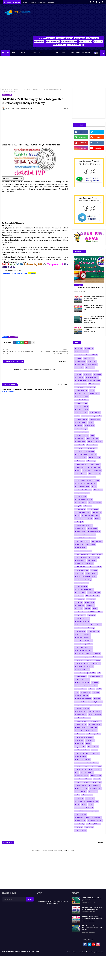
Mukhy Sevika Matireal (83, 576)
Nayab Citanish (81, 592)
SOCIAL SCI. (91, 740)
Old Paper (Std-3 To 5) (83, 618)
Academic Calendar (82, 355)
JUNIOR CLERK (81, 538)
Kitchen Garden (81, 548)
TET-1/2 (85, 788)
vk (98, 143)
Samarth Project (81, 711)
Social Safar (80, 740)
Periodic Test (89, 666)
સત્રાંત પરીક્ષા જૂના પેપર (52, 41)
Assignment (90, 368)
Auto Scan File (94, 371)
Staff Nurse (86, 750)
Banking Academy (92, 377)
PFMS (93, 673)
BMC (78, 416)
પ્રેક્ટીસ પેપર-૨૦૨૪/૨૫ (74, 45)
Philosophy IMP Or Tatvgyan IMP (19, 273)
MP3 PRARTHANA (92, 573)
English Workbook (95, 467)
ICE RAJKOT (80, 522)
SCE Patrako (86, 718)
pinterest (83, 143)
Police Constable (81, 676)
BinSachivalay (91, 387)
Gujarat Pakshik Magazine (84, 499)
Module (94, 570)
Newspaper (92, 599)
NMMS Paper (98, 41)
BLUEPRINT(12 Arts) (82, 406)
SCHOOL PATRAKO (95, 724)
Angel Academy (92, 364)
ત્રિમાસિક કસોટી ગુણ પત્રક (69, 41)
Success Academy (88, 772)
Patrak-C (97, 660)
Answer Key (80, 368)
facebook (83, 132)
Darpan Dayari (93, 445)
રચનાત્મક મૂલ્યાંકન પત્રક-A (65, 38)
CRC (89, 438)
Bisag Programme (82, 390)
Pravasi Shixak (81, 686)
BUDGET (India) (95, 419)
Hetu (78, 515)
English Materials (82, 464)
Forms (92, 474)
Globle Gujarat (75, 53)
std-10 (87, 753)
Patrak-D (79, 663)
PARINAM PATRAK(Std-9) (84, 653)
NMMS (88, 609)
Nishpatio (91, 605)
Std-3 (85, 766)
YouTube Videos (81, 830)
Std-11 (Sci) (96, 753)
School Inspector (81, 724)
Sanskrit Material (81, 715)
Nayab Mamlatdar (94, 592)
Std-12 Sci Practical (82, 763)
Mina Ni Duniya (88, 564)
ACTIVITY (94, 355)
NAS (95, 576)
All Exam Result (81, 361)
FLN (78, 474)
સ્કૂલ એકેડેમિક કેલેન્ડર (85, 41)
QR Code (96, 692)
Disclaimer (51, 2)
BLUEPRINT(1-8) (81, 393)
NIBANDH (79, 602)
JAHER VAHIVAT (81, 531)
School (13, 53)
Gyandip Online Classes (83, 512)
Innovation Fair (81, 528)
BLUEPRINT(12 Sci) (82, 413)
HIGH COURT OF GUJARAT (91, 515)
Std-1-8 (79, 753)
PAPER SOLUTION (94, 631)
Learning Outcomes (82, 554)
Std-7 (85, 769)
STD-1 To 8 (22, 53)
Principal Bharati (81, 689)
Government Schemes (83, 486)
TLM (78, 795)
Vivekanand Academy (96, 821)
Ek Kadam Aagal (95, 458)
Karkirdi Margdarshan (83, 541)
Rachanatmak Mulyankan (84, 698)
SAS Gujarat (86, 53)
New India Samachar (93, 596)
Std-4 (92, 766)
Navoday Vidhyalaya (82, 583)
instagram (82, 148)
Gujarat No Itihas (81, 496)
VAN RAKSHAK (81, 811)
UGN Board (91, 798)
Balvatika (98, 374)
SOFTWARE (80, 743)
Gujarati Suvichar (96, 503)
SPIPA (88, 743)
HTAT (97, 519)
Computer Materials (82, 435)
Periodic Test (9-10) (82, 673)
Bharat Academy (81, 384)
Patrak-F (97, 663)
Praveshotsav (93, 686)
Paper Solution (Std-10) (83, 634)
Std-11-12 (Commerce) (83, 759)
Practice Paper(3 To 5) (83, 679)
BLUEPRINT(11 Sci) (82, 403)
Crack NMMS (80, 438)
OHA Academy (81, 615)
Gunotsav (88, 506)
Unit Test (79, 801)
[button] (12, 178)
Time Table (93, 792)
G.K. (99, 474)
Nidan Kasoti (90, 602)
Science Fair (80, 731)
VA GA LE (90, 808)
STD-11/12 (42, 53)
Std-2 (78, 766)
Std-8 (92, 769)
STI (77, 772)
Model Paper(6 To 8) (82, 570)
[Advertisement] (68, 20)
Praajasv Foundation (96, 676)
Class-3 (63, 53)
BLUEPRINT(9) (96, 413)
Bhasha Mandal (94, 384)
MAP (98, 557)
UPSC (57, 53)
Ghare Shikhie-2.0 (94, 480)
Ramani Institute (81, 702)
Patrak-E (88, 663)
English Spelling (81, 467)
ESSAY (78, 470)
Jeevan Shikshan (90, 535)
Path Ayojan (98, 657)
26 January (90, 348)
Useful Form (80, 808)
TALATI (98, 779)
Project (92, 689)
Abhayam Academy (82, 352)
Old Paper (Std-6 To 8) (83, 621)
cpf (93, 435)
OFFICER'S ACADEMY (96, 612)
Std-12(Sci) (95, 763)
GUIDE (87, 493)
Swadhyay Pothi (96, 776)
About (74, 952)
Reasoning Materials (96, 702)
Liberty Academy (97, 554)
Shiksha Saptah (92, 731)
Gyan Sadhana (93, 509)
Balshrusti (88, 374)
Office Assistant (81, 612)
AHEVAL (79, 358)
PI (99, 673)
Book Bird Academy (89, 416)
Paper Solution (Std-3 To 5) (84, 641)
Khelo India (80, 544)
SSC (97, 747)
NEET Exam (80, 596)
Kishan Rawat (91, 544)
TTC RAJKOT (80, 798)
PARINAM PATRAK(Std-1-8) (84, 647)
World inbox (89, 827)
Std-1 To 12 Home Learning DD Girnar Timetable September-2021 (93, 307)
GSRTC (79, 493)
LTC (78, 557)
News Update (80, 599)
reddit (98, 137)
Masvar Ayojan (81, 560)
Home (6, 53)
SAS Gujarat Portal (96, 715)
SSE (78, 750)
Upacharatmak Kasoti (92, 801)
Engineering (91, 461)
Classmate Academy (82, 432)
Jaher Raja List (93, 528)
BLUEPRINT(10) (94, 393)
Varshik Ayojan (93, 811)
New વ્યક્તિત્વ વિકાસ (59, 45)
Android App (80, 364)
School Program (81, 727)
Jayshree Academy (95, 531)
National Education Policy (84, 580)
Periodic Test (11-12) (83, 670)
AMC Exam (93, 361)
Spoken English (81, 747)
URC (91, 804)
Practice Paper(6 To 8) (83, 682)
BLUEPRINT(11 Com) (82, 400)
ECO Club (93, 454)
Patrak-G (79, 666)
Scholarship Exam (82, 721)
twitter (98, 132)
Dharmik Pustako (91, 448)
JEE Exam (79, 535)
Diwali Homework (82, 454)
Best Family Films (95, 380)
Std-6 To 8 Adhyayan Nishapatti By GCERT (94, 328)
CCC (92, 422)
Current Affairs (81, 442)
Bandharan (80, 377)
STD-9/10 (33, 53)
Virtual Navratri (81, 821)
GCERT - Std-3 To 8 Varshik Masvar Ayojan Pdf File (88, 288)
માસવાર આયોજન (80, 38)
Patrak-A (79, 660)
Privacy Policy (42, 2)
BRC (100, 416)
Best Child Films (81, 380)
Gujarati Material (81, 503)
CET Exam (79, 425)
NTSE (95, 609)
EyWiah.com (97, 470)
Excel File (87, 470)
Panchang (91, 628)
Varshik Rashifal (81, 814)
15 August (79, 348)
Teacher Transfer (82, 785)
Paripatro (97, 653)
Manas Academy (88, 557)
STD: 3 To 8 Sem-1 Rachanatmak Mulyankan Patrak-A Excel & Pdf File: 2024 (94, 318)
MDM (78, 564)
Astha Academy (81, 371)
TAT (78, 782)
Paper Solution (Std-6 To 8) (84, 644)
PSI (77, 692)
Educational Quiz (81, 458)
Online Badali (97, 625)
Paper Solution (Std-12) (83, 637)
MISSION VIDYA (81, 567)
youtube (98, 148)
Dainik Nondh (80, 445)
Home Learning (81, 519)
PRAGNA (95, 682)
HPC (91, 519)
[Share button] (33, 342)
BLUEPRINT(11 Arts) (82, 397)
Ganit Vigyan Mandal (83, 477)
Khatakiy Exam (97, 541)
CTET (96, 438)
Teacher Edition (96, 782)
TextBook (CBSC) (96, 788)
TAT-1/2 (85, 782)
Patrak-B (88, 660)
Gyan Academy (81, 509)
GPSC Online (87, 490)
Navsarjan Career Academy (85, 589)
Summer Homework (82, 776)
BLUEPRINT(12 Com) (82, 409)
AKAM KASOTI (89, 358)
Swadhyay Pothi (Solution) (84, 779)
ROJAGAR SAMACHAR (83, 708)
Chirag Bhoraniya (82, 429)
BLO (92, 390)
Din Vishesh (91, 451)
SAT (78, 718)
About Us (25, 2)
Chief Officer (90, 425)
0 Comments (63, 384)
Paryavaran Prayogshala (84, 657)
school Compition (96, 721)
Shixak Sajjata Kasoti (94, 734)
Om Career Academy (83, 625)
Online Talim (80, 628)
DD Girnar (80, 448)
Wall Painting (80, 824)
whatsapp (82, 137)
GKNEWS (79, 483)
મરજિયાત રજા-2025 (92, 38)
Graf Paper (98, 490)
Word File (79, 827)
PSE (99, 689)
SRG (90, 747)
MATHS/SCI (92, 560)
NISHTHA (79, 609)
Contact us (33, 2)
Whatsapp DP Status (94, 824)
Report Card (80, 705)
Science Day (93, 727)
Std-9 (99, 769)
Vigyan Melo (97, 817)
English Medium (95, 464)
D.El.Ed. (91, 442)
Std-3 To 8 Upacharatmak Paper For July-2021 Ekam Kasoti (94, 297)
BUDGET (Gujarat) (82, 419)
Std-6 (78, 769)
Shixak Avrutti (80, 734)
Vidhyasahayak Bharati (83, 817)
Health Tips (97, 512)
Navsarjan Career (82, 586)
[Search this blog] (14, 899)
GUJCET (79, 506)
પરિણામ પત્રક (51, 38)
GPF (95, 486)
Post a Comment (8, 391)
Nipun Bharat (80, 605)
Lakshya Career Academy (84, 551)
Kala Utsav (92, 538)
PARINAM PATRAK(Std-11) (84, 650)
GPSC (52, 53)
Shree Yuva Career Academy (85, 737)
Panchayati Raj (81, 631)
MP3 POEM (80, 573)
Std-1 (95, 750)
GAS (94, 477)
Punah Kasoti (86, 692)
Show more (62, 361)
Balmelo (79, 374)
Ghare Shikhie (81, 480)
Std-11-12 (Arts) (12, 89)
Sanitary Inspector (95, 711)
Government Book (91, 483)
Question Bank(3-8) (82, 695)
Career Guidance (81, 422)
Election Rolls (80, 461)
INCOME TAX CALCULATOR (84, 525)
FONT (84, 474)
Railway (97, 698)
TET (78, 788)
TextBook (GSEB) (81, 792)
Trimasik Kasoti (87, 795)
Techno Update (95, 785)
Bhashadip (80, 387)
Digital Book (80, 451)
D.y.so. (100, 442)
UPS (78, 804)
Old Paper (92, 615)
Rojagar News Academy (94, 705)
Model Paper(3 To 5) (95, 567)
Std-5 (99, 766)
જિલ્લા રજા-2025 (39, 41)
